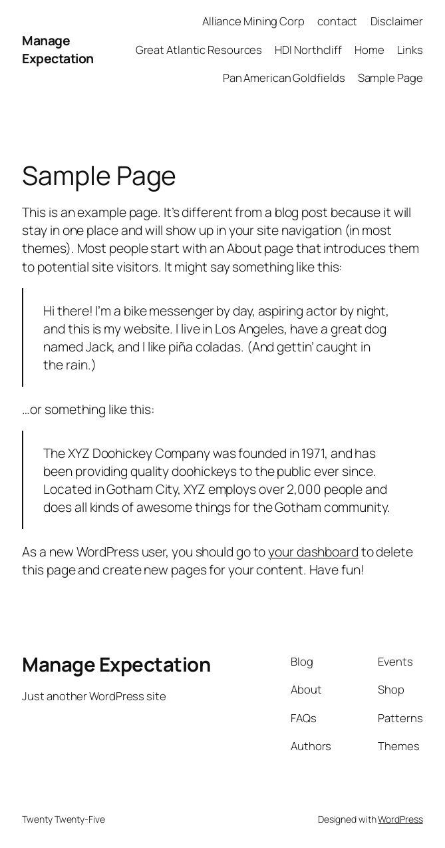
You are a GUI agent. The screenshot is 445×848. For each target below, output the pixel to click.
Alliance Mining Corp (253, 21)
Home (369, 49)
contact (337, 21)
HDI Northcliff (308, 49)
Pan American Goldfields (284, 77)
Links (410, 49)
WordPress (400, 819)
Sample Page (390, 77)
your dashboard (313, 551)
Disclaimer (397, 21)
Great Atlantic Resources (199, 49)
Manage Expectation (58, 49)
